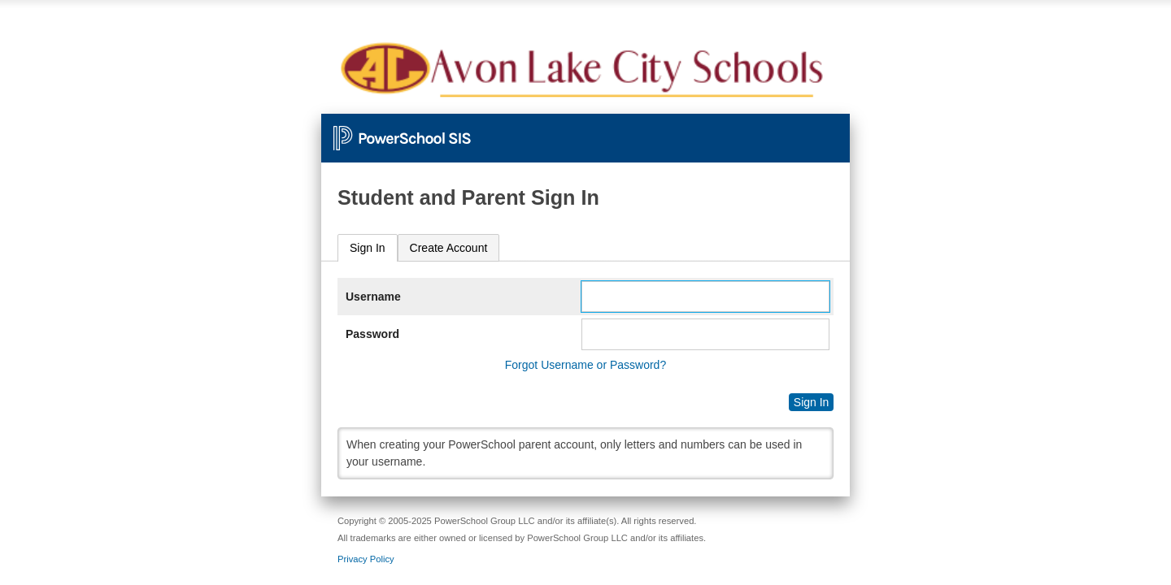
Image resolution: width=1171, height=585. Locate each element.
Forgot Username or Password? (585, 364)
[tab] (367, 248)
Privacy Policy (365, 559)
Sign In (367, 247)
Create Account (449, 247)
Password (372, 333)
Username (373, 296)
